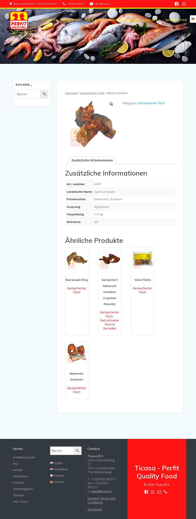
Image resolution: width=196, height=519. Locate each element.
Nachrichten (176, 20)
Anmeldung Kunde (24, 457)
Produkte (70, 20)
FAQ (15, 463)
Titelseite (49, 20)
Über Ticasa (95, 20)
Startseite (71, 93)
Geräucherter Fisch (92, 93)
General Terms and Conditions (101, 500)
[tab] (92, 160)
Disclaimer (94, 509)
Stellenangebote (124, 20)
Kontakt (150, 20)
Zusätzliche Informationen (92, 160)
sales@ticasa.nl (101, 491)
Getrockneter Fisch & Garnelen (109, 324)
